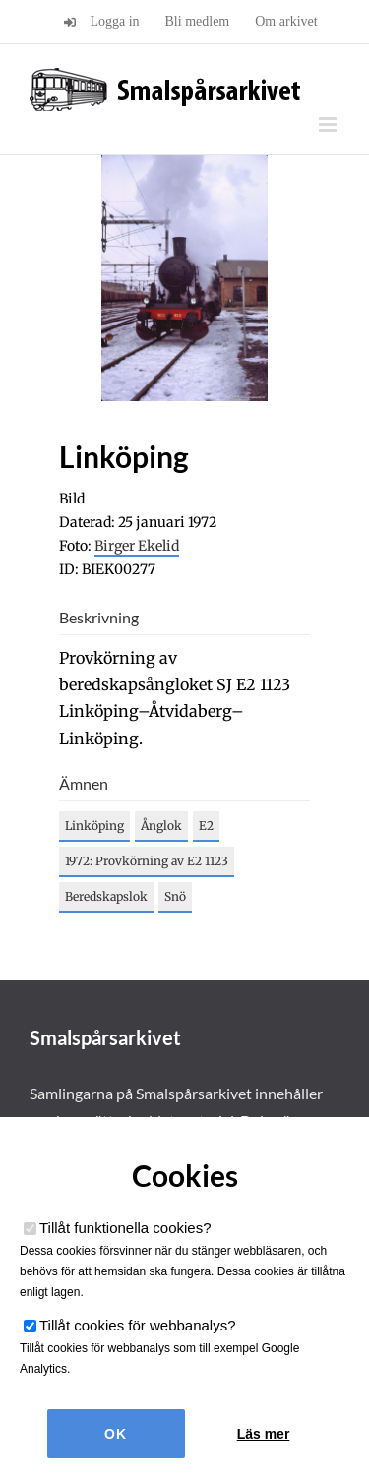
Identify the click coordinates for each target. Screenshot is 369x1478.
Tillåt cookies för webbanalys (137, 1325)
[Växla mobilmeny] (329, 124)
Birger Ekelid (136, 546)
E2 (206, 825)
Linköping (94, 825)
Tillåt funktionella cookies (125, 1227)
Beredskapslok (106, 896)
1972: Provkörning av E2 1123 (146, 861)
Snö (175, 896)
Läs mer (263, 1434)
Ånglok (161, 825)
